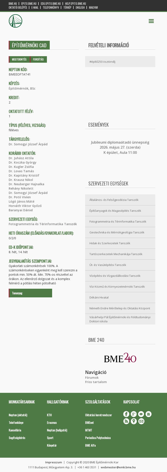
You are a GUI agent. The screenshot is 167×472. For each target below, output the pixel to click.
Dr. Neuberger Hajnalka (26, 184)
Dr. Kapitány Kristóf (24, 175)
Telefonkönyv (51, 7)
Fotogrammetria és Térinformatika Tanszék (43, 224)
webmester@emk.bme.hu (118, 467)
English (80, 7)
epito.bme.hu (28, 3)
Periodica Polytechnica (98, 437)
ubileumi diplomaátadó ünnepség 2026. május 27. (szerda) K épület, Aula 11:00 (120, 147)
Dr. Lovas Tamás (21, 171)
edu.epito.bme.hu (51, 3)
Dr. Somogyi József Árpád (28, 144)
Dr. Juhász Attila (21, 158)
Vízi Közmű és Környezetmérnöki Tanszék (117, 286)
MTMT (88, 430)
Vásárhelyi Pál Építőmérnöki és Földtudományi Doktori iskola (119, 319)
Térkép (67, 7)
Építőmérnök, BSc (22, 88)
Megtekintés (19, 59)
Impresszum (53, 462)
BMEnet (89, 422)
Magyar (93, 7)
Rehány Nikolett (21, 188)
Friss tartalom (96, 382)
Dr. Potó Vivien (20, 197)
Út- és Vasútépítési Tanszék (107, 265)
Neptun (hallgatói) (57, 430)
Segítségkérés (17, 437)
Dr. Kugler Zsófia (21, 167)
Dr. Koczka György (22, 162)
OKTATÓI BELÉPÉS (18, 7)
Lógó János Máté (21, 201)
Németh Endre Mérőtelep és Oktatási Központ (119, 308)
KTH (49, 415)
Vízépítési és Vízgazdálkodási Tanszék (115, 276)
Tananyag (17, 293)
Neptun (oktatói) (18, 415)
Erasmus (52, 422)
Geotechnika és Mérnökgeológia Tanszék (116, 232)
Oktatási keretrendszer (98, 415)
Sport (50, 437)
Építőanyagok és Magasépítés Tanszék (115, 211)
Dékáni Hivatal (99, 297)
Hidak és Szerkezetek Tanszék (109, 243)
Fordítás (38, 59)
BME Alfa (90, 445)
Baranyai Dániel (21, 210)
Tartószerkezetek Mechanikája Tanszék (115, 254)
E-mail (34, 7)
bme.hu (13, 3)
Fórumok (92, 377)
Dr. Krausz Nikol (21, 180)
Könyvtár (52, 445)
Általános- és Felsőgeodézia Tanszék (114, 200)
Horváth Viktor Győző (25, 206)
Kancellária (15, 430)
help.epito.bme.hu (75, 3)
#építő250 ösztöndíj (102, 62)
